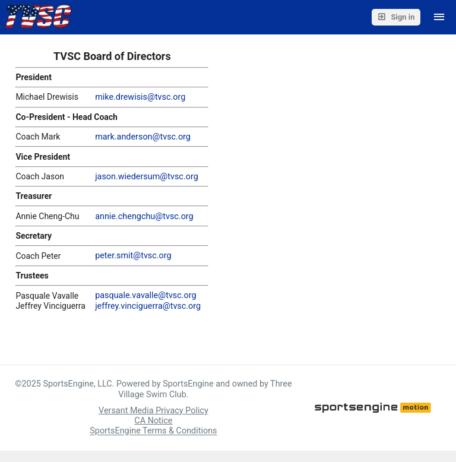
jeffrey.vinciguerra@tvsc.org (148, 306)
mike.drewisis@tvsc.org (140, 97)
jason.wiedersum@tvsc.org (146, 177)
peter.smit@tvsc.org (133, 256)
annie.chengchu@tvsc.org (144, 216)
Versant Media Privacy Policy (153, 411)
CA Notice (153, 421)
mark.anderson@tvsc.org (143, 137)
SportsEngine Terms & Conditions (153, 431)
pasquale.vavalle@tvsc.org (146, 295)
